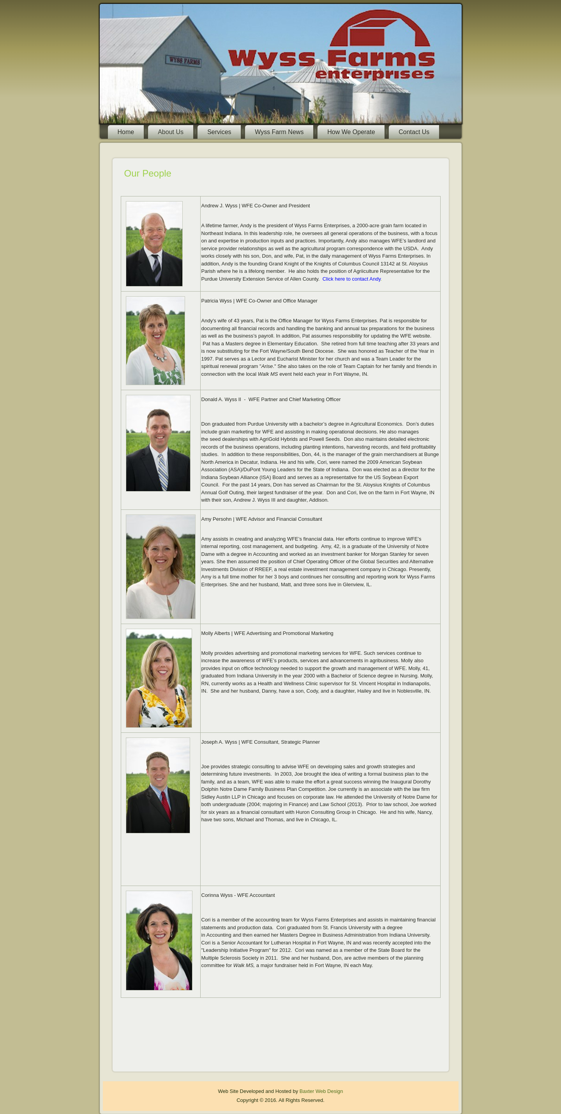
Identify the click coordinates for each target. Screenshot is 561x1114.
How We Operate (351, 132)
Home (126, 132)
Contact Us (414, 132)
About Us (170, 132)
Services (219, 132)
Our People (147, 173)
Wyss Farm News (279, 132)
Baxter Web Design (321, 1091)
